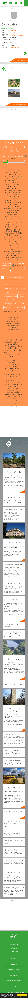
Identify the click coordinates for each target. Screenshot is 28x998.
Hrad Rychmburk (13, 389)
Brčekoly (8, 178)
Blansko (8, 174)
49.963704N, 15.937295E (17, 36)
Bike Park (6, 303)
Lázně (12, 300)
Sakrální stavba (20, 307)
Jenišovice (17, 201)
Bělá (8, 170)
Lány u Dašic (13, 205)
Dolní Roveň (8, 190)
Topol (9, 241)
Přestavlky (9, 231)
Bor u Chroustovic (10, 176)
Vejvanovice (8, 251)
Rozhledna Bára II (12, 344)
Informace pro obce (14, 969)
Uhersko (9, 247)
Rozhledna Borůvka (12, 393)
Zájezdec (7, 257)
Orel (5, 223)
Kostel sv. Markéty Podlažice (13, 319)
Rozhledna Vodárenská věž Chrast (13, 312)
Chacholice (16, 180)
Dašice (9, 186)
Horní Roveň (9, 196)
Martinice (9, 213)
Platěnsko (16, 225)
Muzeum (22, 303)
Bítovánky (9, 172)
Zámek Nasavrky (12, 391)
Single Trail (14, 303)
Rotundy (21, 296)
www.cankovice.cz (15, 47)
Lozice (8, 211)
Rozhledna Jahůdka (12, 322)
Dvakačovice (17, 190)
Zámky (13, 292)
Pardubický (13, 30)
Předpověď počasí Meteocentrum (15, 992)
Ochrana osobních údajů (14, 981)
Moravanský (9, 217)
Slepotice (16, 235)
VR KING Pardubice (13, 364)
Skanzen (24, 281)
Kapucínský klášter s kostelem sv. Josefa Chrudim (13, 326)
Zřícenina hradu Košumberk (13, 337)
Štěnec (6, 237)
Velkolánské (17, 251)
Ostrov (18, 223)
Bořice (19, 176)
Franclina (8, 192)
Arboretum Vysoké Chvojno (13, 395)
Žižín (9, 259)
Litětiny (18, 209)
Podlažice (8, 229)
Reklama (14, 964)
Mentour (16, 213)
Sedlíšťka (19, 233)
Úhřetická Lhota (12, 249)
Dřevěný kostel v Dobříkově (13, 381)
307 (12, 44)
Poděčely (17, 227)
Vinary (12, 253)
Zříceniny (20, 292)
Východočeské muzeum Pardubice (13, 369)
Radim (16, 231)
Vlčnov (18, 253)
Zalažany (14, 257)
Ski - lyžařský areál (14, 281)
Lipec (12, 209)
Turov (17, 245)
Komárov (11, 203)
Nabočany (15, 219)
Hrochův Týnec (12, 198)
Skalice (9, 235)
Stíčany (12, 237)
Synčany (18, 239)
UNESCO (4, 281)
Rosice (12, 233)
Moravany (17, 217)
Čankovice (9, 24)
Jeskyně (6, 300)
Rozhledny (23, 288)
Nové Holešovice (9, 221)
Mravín (8, 219)
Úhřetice (16, 247)
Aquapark (23, 277)
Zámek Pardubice (12, 366)
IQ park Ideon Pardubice (12, 352)
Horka (16, 194)
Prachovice (16, 229)
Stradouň (19, 237)
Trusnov (16, 243)
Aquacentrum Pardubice (13, 350)
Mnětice (15, 215)
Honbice (10, 194)
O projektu (14, 958)
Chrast (7, 182)
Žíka (19, 257)
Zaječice (15, 255)
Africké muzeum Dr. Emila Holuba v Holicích (13, 347)
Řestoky (6, 233)
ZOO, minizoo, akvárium (12, 277)
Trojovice (9, 243)
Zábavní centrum (8, 307)
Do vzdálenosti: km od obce (12, 156)
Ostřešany (11, 223)
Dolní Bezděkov (12, 188)
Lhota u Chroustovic (12, 207)
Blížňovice (15, 174)
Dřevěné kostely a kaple (10, 296)
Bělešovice (14, 170)
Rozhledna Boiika (12, 399)
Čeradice (8, 180)
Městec (9, 215)
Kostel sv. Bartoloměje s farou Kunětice (13, 361)
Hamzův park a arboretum (13, 332)
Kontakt (14, 986)
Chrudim (13, 34)
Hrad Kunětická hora (13, 383)
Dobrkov (15, 186)
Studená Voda (9, 239)
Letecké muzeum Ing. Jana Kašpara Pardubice (13, 386)
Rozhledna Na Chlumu (12, 342)
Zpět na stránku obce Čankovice (20, 104)
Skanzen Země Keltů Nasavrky (13, 402)
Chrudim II (8, 184)
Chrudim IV (16, 184)
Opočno (18, 221)
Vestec (7, 253)
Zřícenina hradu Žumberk (13, 340)
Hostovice (17, 196)
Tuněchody (10, 245)
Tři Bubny (15, 241)
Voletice (9, 255)
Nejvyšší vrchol (20, 300)
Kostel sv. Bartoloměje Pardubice (13, 355)
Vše (3, 277)
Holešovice (16, 192)
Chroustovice (15, 182)
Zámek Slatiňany (13, 330)
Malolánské (15, 211)
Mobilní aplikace (14, 975)
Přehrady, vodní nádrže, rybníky (14, 285)
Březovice (16, 178)
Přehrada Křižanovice (13, 397)
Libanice (7, 209)
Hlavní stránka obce (22, 60)
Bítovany (16, 172)
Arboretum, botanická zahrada (10, 288)
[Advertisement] (14, 125)
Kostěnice (18, 203)
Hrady (7, 292)
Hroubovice (8, 201)
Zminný (15, 259)
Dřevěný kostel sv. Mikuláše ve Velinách (13, 375)
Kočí (5, 203)
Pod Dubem (9, 227)
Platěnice (8, 225)
